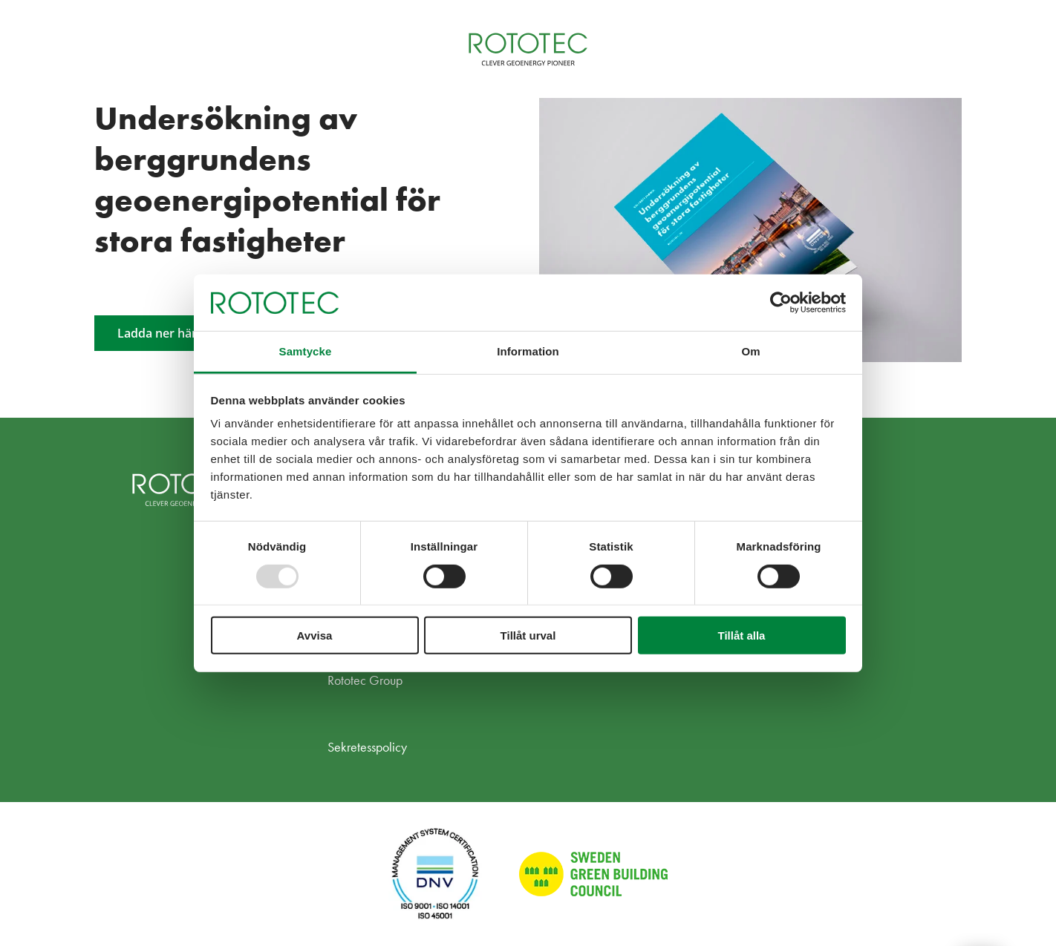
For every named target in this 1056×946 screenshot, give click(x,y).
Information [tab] (528, 351)
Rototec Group (364, 680)
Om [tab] (750, 351)
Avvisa (315, 635)
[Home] (528, 49)
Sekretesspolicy (367, 746)
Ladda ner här (157, 333)
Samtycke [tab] (305, 351)
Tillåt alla (742, 635)
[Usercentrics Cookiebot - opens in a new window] (781, 303)
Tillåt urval (528, 635)
